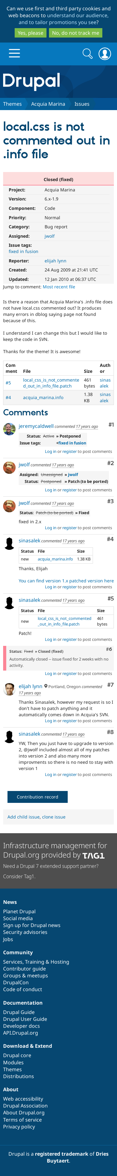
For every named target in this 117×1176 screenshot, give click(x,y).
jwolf (50, 236)
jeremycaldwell (36, 426)
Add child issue (23, 817)
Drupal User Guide (25, 1019)
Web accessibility (23, 1098)
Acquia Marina (48, 103)
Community (18, 952)
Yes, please (30, 32)
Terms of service (22, 1119)
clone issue (54, 817)
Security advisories (25, 932)
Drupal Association (25, 1105)
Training (34, 961)
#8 (110, 732)
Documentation (23, 1002)
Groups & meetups (25, 975)
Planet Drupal (19, 911)
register (69, 451)
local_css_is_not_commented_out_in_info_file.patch (51, 383)
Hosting (60, 961)
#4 (8, 397)
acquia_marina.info (43, 397)
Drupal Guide (19, 1012)
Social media (18, 918)
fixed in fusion (23, 251)
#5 (8, 383)
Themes (12, 103)
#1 (111, 424)
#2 (110, 463)
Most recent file (59, 287)
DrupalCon (16, 982)
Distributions (18, 1076)
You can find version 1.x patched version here (66, 581)
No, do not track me (75, 32)
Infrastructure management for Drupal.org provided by (55, 850)
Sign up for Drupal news (32, 925)
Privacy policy (19, 1126)
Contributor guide (24, 968)
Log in (50, 451)
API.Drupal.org (20, 1032)
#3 (110, 501)
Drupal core (17, 1055)
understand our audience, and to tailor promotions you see (64, 19)
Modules (13, 1062)
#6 (109, 649)
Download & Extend (27, 1045)
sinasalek (105, 383)
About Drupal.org (24, 1112)
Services (12, 961)
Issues (82, 103)
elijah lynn (55, 261)
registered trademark (61, 1153)
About (10, 1089)
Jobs (8, 939)
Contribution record (37, 797)
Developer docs (21, 1025)
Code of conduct (22, 989)
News (10, 902)
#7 (110, 685)
